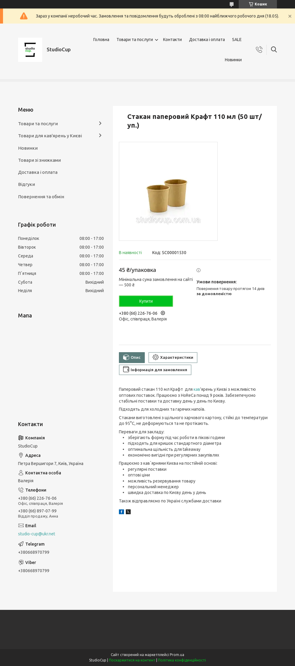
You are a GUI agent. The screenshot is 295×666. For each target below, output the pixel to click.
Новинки (233, 59)
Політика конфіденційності (182, 660)
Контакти (172, 39)
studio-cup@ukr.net (36, 533)
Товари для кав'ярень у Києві (50, 135)
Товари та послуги (134, 39)
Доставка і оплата (207, 39)
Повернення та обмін (41, 196)
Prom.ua (177, 655)
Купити (146, 301)
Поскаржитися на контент (132, 660)
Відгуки (26, 184)
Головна (101, 39)
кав (197, 389)
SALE (237, 39)
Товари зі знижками (39, 160)
